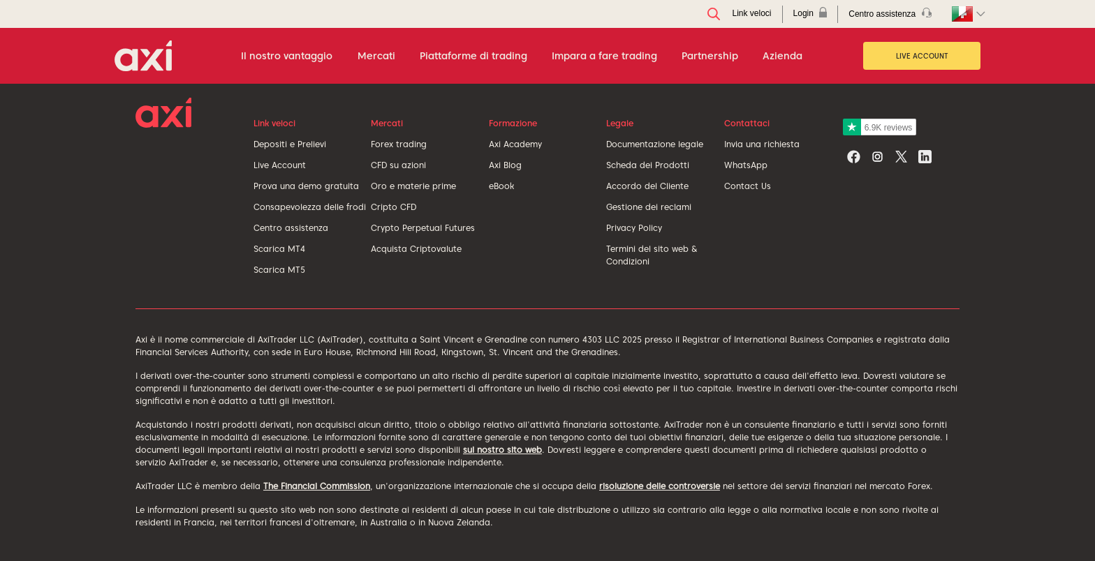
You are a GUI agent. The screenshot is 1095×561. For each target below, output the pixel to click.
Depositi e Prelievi (289, 144)
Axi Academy (515, 144)
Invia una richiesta (762, 144)
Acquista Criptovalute (416, 249)
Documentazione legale (654, 144)
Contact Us (747, 186)
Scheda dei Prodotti (647, 165)
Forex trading (399, 144)
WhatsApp (745, 165)
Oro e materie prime (413, 186)
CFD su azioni (398, 165)
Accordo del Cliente (647, 186)
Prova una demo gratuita (306, 186)
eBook (501, 186)
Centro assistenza (290, 228)
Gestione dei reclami (648, 207)
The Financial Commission (316, 486)
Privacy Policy (634, 228)
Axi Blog (505, 165)
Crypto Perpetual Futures (423, 228)
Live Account (922, 56)
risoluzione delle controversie (659, 486)
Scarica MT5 (279, 269)
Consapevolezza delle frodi (309, 207)
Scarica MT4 (279, 249)
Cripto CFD (393, 207)
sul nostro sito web (502, 449)
